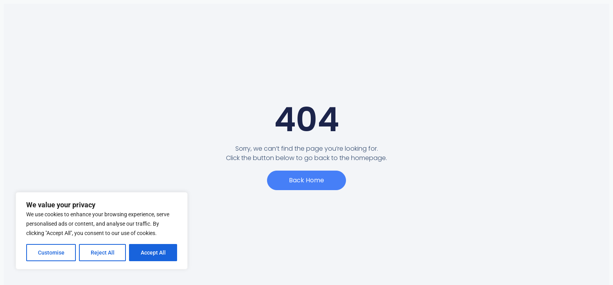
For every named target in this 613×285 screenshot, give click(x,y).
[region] (102, 230)
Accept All (153, 252)
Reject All (103, 252)
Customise (51, 252)
